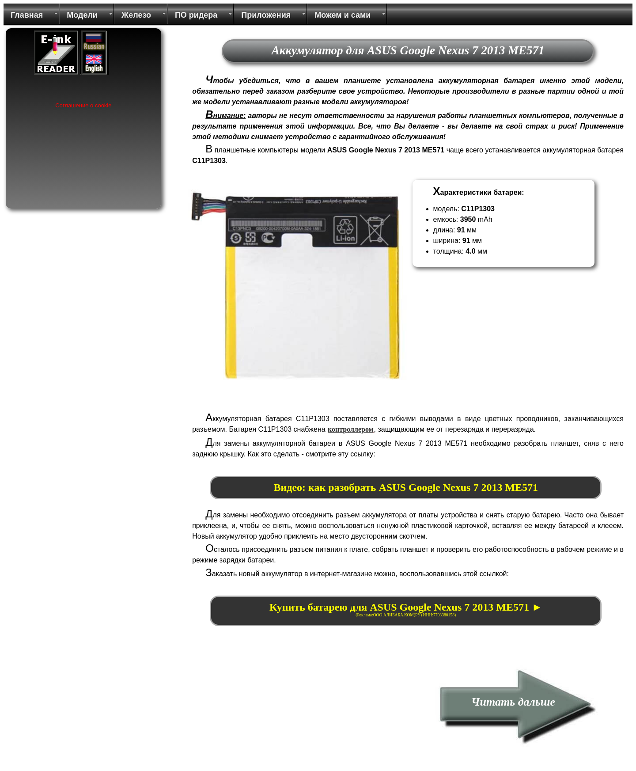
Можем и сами (342, 15)
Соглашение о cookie (83, 105)
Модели (82, 15)
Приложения (266, 15)
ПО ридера (196, 15)
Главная (27, 15)
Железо (136, 15)
